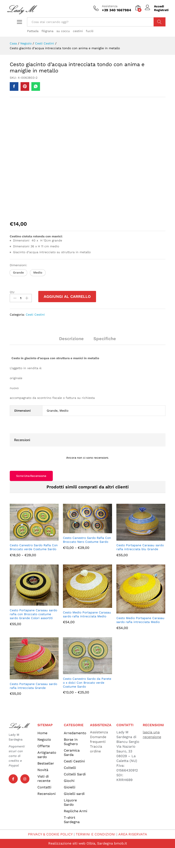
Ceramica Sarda (72, 752)
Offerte (43, 746)
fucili (89, 31)
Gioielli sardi (74, 794)
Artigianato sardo (46, 754)
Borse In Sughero (71, 741)
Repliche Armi (75, 811)
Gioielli (69, 787)
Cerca (159, 21)
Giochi (69, 781)
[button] (18, 272)
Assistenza (109, 6)
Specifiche (104, 338)
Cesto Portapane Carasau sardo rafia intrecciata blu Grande (140, 547)
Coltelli (70, 768)
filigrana (47, 31)
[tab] (71, 340)
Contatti (44, 787)
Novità (42, 770)
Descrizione (71, 338)
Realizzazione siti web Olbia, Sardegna (80, 843)
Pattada (33, 31)
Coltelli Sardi (75, 774)
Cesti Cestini (35, 314)
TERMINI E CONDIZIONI (96, 834)
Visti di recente (43, 778)
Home (42, 733)
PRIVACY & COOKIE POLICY (50, 834)
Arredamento (75, 733)
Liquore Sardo (70, 802)
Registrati (161, 10)
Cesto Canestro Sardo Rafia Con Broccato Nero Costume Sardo (87, 539)
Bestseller (45, 763)
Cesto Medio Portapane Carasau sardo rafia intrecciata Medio (87, 614)
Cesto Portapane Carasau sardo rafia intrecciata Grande (33, 686)
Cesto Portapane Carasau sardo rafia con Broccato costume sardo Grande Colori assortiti (33, 614)
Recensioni (46, 794)
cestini (78, 31)
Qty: (12, 292)
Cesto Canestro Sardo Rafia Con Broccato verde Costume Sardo (34, 547)
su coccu (63, 31)
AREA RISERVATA (132, 834)
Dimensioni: (19, 265)
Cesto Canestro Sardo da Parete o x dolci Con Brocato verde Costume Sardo (87, 682)
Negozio (44, 739)
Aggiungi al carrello (67, 296)
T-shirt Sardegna (72, 819)
